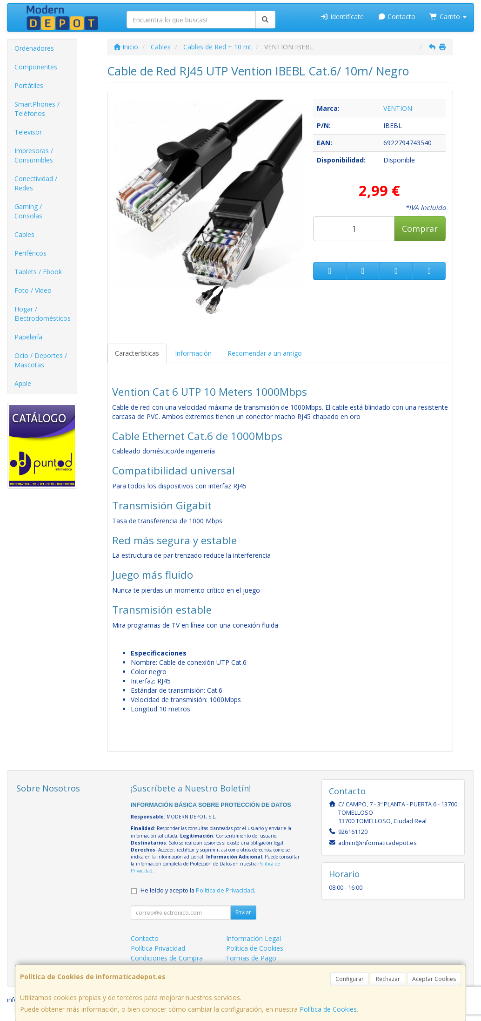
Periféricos (30, 253)
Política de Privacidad (225, 890)
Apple (22, 383)
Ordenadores (34, 48)
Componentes (35, 66)
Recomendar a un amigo (264, 353)
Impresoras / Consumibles (33, 155)
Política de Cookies (328, 1009)
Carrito (448, 16)
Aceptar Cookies (434, 979)
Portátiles (28, 85)
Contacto (397, 16)
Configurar (349, 979)
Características (137, 353)
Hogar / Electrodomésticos (42, 313)
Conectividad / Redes (35, 183)
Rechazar (388, 979)
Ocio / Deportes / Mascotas (40, 360)
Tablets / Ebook (38, 271)
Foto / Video (33, 290)
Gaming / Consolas (28, 211)
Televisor (28, 132)
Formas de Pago (251, 957)
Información (193, 353)
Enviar (243, 912)
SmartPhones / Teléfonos (37, 109)
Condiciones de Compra (167, 957)
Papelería (28, 336)
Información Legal (253, 938)
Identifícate (342, 16)
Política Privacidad (158, 948)
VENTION (397, 108)
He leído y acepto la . (197, 890)
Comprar (420, 228)
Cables (24, 234)
